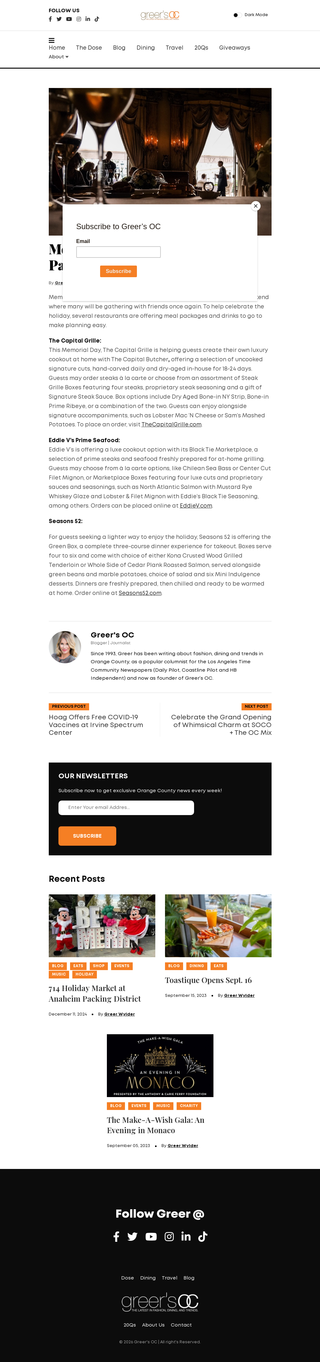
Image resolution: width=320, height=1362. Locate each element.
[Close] (256, 206)
